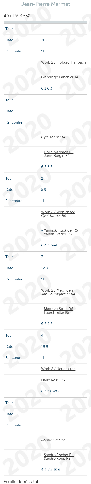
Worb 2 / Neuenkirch (58, 369)
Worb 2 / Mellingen (57, 290)
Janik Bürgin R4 (57, 156)
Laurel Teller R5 (56, 312)
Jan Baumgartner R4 (58, 294)
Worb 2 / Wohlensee (58, 212)
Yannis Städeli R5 (58, 234)
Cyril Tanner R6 (53, 137)
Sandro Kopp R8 (57, 458)
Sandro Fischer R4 (59, 455)
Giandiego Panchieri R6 (60, 77)
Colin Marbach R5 (58, 152)
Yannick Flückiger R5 (61, 230)
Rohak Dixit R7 (53, 440)
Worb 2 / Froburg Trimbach (63, 62)
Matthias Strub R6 (58, 309)
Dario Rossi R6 (53, 380)
